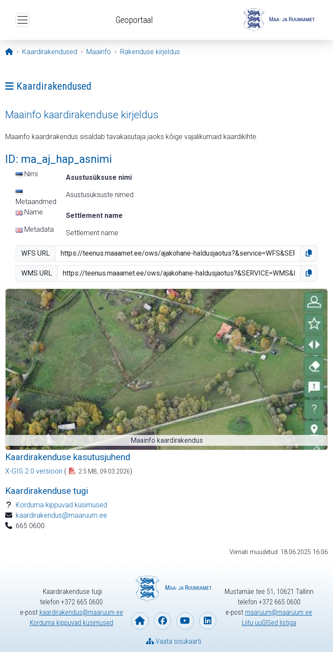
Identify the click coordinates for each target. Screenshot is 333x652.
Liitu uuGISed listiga (269, 623)
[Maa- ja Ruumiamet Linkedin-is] (207, 620)
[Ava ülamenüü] (22, 20)
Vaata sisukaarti (173, 641)
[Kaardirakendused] (49, 52)
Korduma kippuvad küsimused (61, 505)
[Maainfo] (98, 52)
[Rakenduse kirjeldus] (150, 52)
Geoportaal (134, 20)
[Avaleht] (9, 52)
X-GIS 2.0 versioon (33, 471)
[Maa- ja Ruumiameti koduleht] (140, 620)
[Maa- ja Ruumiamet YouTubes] (185, 620)
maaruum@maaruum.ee (278, 612)
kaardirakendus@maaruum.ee (61, 515)
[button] (309, 253)
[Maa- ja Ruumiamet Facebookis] (162, 620)
